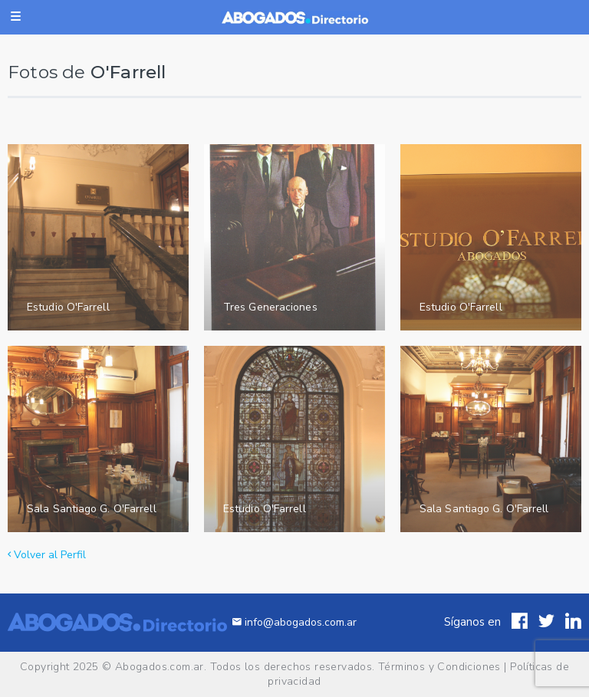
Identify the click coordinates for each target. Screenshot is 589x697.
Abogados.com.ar (159, 666)
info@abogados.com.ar (294, 622)
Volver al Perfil (47, 554)
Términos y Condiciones (439, 666)
